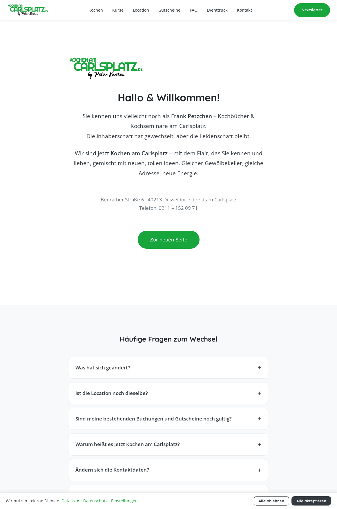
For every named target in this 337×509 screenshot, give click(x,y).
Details (70, 500)
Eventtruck (217, 10)
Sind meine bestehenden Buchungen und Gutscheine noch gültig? (153, 418)
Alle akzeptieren (311, 501)
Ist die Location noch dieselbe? (111, 393)
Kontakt (244, 10)
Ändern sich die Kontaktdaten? (112, 469)
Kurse (118, 10)
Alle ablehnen (271, 501)
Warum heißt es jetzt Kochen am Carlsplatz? (127, 444)
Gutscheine (169, 10)
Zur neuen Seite (168, 239)
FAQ (194, 10)
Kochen (95, 10)
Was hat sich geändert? (102, 367)
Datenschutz (95, 500)
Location (141, 10)
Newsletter (312, 9)
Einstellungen (124, 500)
